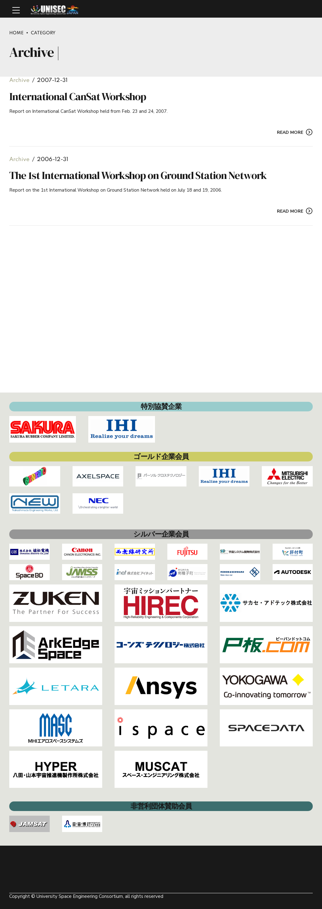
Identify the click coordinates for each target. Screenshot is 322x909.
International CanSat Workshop (77, 96)
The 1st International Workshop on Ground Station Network (138, 175)
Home (16, 33)
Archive (19, 80)
